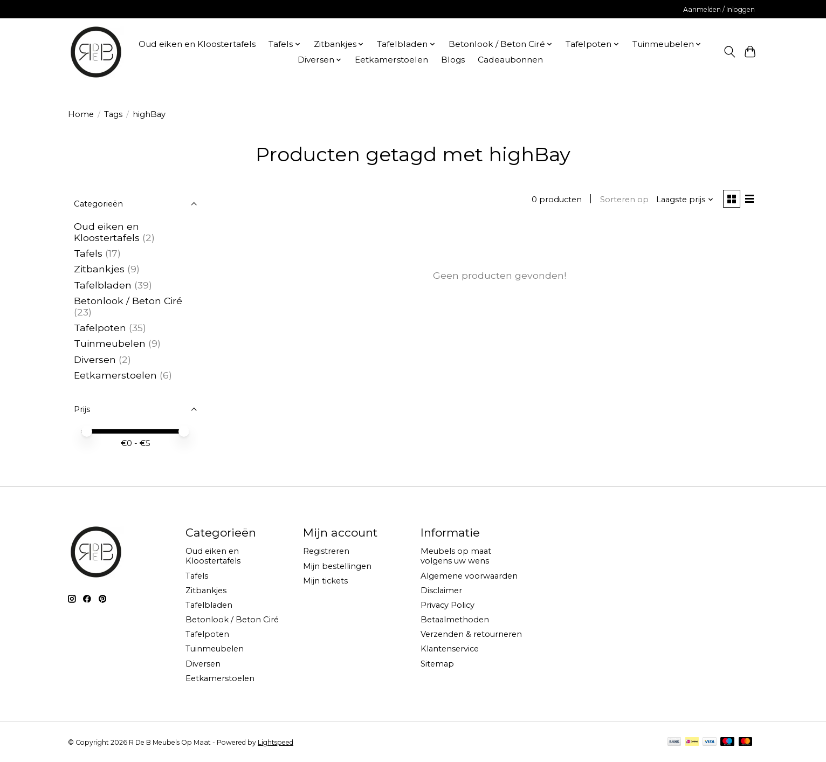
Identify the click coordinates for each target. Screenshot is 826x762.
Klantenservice (450, 649)
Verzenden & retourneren (471, 634)
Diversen (95, 359)
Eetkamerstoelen (391, 59)
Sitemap (437, 664)
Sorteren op (622, 200)
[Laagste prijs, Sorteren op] (683, 200)
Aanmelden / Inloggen (719, 9)
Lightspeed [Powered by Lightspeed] (275, 742)
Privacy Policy (447, 605)
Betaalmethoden (455, 619)
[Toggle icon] (729, 51)
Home (81, 114)
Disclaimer (441, 590)
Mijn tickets (325, 581)
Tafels (88, 253)
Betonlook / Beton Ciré (128, 300)
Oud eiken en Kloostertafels (197, 44)
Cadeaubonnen (510, 59)
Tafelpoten (100, 327)
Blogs (453, 59)
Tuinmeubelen (110, 343)
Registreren (326, 551)
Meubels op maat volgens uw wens (456, 556)
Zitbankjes (99, 268)
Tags (113, 114)
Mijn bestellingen (337, 566)
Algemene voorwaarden (469, 576)
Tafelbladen (103, 285)
